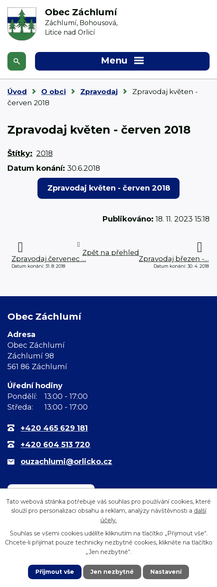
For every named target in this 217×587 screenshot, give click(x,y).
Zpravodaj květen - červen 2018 (108, 188)
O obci (53, 91)
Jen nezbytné (112, 571)
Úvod (17, 91)
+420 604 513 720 (55, 444)
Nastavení (166, 571)
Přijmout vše (54, 571)
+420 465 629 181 (54, 428)
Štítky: (20, 153)
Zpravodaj (99, 91)
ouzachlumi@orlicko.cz (66, 461)
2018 (44, 153)
